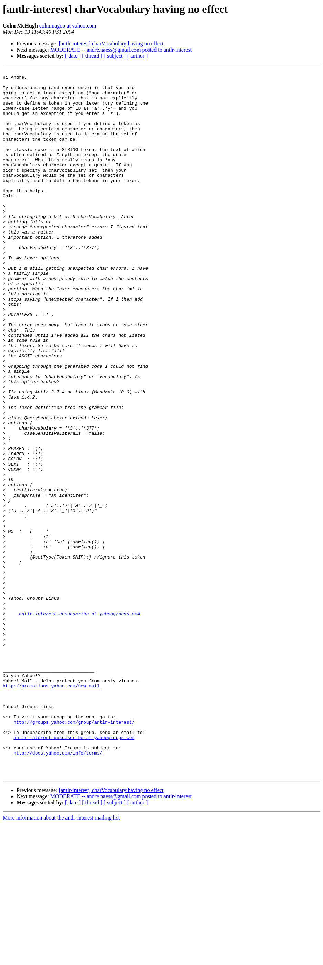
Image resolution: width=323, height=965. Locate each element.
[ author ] (137, 56)
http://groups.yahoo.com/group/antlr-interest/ (73, 853)
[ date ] (73, 56)
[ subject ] (115, 56)
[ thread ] (92, 56)
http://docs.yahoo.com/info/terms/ (57, 890)
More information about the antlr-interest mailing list (61, 959)
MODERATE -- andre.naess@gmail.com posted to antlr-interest (121, 50)
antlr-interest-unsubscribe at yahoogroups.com (79, 723)
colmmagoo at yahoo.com (68, 26)
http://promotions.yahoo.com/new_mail (51, 809)
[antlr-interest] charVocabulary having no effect (111, 43)
